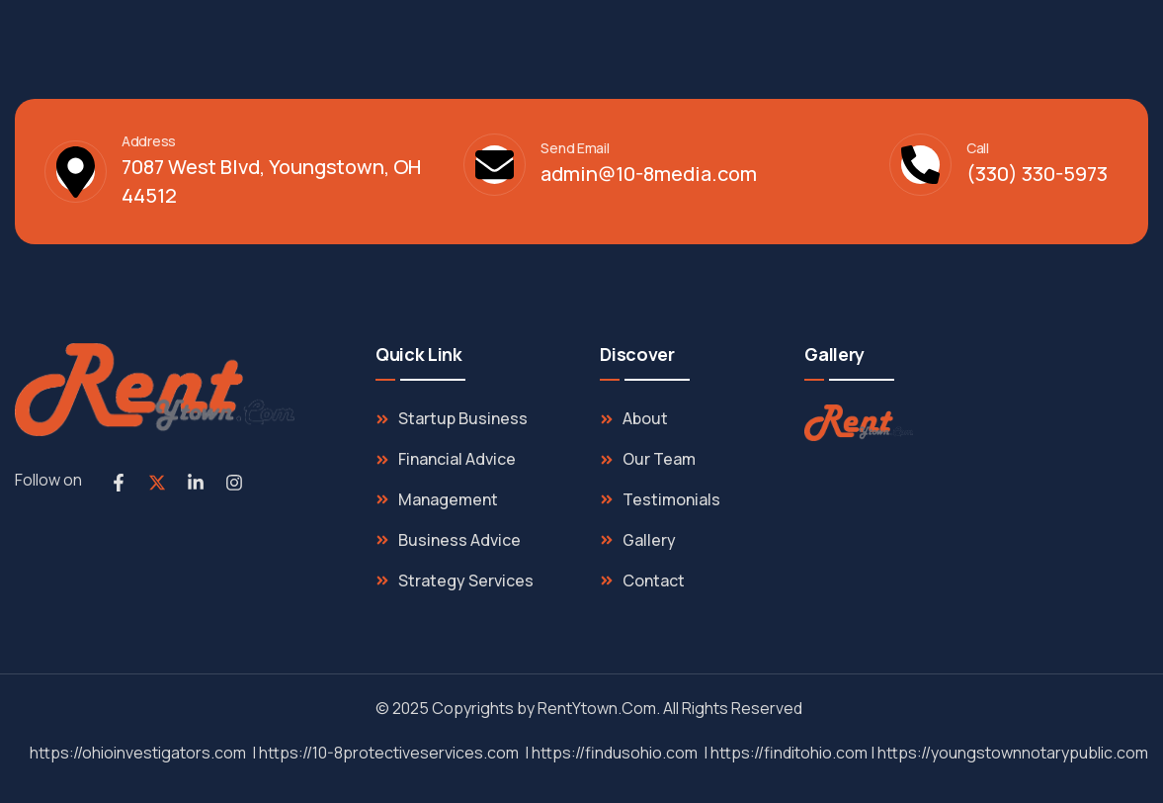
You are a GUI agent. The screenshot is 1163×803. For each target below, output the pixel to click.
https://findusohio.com (615, 752)
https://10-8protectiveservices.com (389, 752)
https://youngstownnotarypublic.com (1012, 752)
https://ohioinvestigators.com (138, 752)
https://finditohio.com (789, 752)
